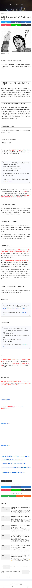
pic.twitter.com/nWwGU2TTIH (20, 308)
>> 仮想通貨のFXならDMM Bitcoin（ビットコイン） (14, 472)
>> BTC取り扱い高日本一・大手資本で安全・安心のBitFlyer (15, 456)
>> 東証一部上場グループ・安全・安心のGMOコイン (14, 463)
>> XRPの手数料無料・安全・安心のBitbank (12, 459)
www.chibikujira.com (5, 399)
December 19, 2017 (7, 181)
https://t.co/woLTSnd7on (8, 308)
